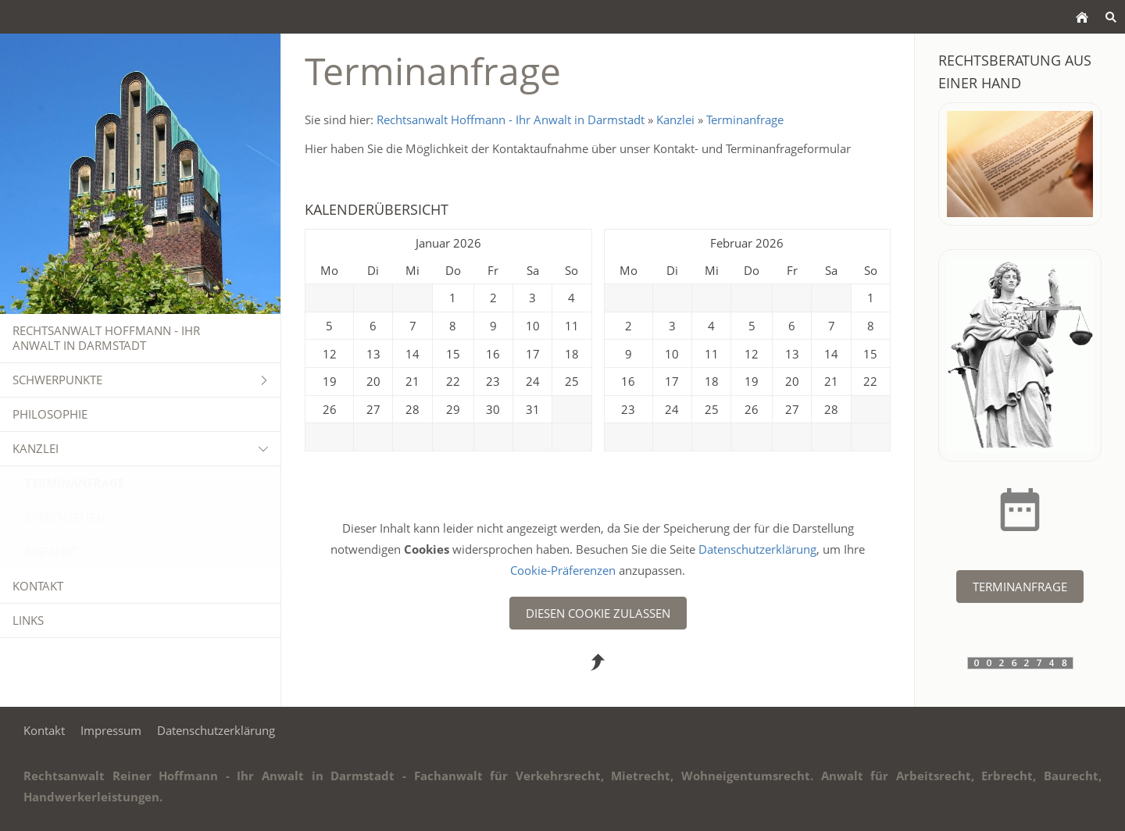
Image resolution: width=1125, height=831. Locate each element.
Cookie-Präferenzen (564, 570)
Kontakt (44, 730)
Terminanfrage (745, 119)
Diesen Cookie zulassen (598, 613)
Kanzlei (675, 119)
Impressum (110, 730)
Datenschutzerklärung (757, 549)
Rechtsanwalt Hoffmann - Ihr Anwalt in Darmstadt (511, 119)
